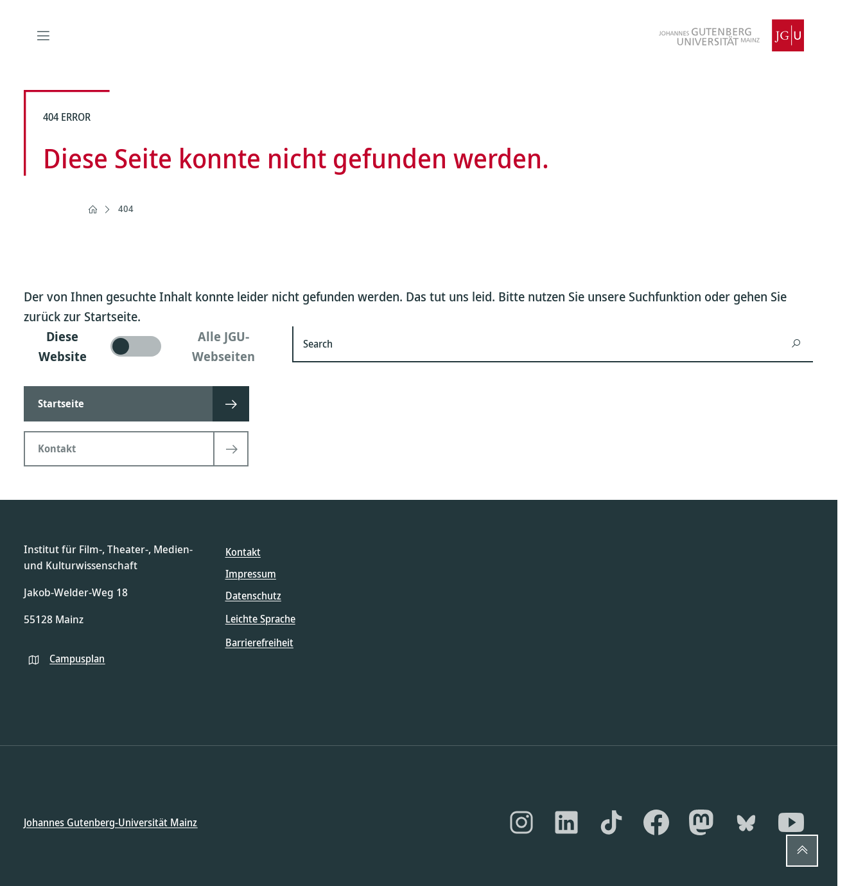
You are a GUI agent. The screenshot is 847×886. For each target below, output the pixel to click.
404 (126, 208)
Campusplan (77, 658)
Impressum (250, 574)
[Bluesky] (746, 822)
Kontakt (243, 552)
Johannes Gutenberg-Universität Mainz (110, 822)
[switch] (150, 346)
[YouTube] (791, 822)
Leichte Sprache (260, 619)
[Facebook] (656, 822)
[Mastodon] (701, 822)
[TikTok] (611, 822)
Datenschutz (253, 596)
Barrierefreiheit (259, 642)
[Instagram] (521, 822)
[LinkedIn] (566, 822)
